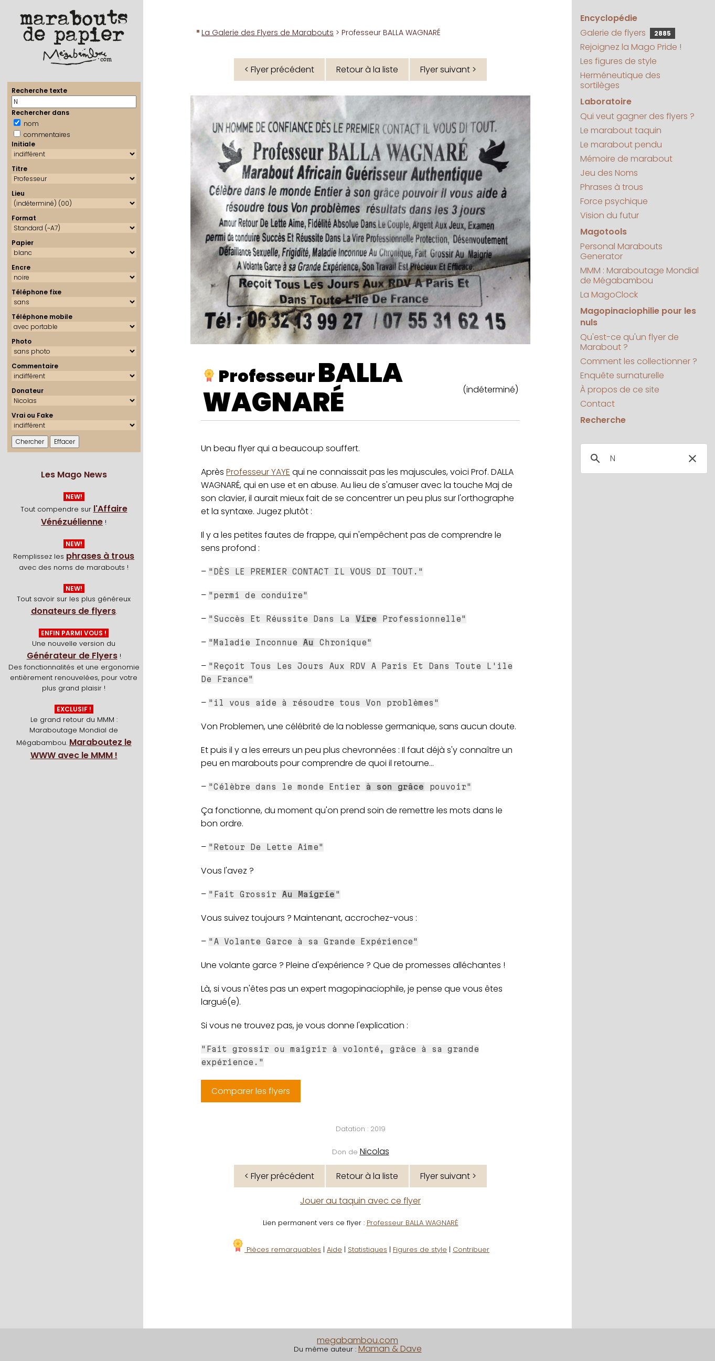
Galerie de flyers (627, 33)
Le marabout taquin (620, 130)
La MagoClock (609, 295)
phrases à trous (100, 556)
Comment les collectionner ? (638, 361)
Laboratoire (606, 101)
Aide (334, 1249)
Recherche (603, 420)
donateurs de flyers (73, 611)
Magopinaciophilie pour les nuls (638, 316)
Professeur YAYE (258, 472)
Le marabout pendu (621, 145)
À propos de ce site (619, 390)
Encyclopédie (608, 18)
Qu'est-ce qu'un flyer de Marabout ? (629, 342)
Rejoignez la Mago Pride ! (630, 47)
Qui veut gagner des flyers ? (637, 116)
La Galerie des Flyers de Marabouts (267, 32)
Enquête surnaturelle (622, 375)
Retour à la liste (367, 69)
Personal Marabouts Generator (621, 251)
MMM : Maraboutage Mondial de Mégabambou (639, 275)
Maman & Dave (390, 1349)
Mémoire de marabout (626, 159)
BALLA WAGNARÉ (302, 388)
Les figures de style (618, 61)
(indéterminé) (490, 390)
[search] (642, 458)
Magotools (603, 232)
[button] (692, 458)
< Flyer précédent (279, 69)
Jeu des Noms (609, 173)
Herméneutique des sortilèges (620, 80)
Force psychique (614, 201)
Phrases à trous (611, 187)
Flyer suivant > (448, 69)
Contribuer (471, 1249)
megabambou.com (357, 1340)
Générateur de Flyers (72, 656)
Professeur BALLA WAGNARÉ (412, 1223)
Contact (597, 404)
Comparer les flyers (250, 1091)
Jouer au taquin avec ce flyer (360, 1201)
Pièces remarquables (276, 1249)
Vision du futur (609, 215)
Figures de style (420, 1249)
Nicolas (374, 1151)
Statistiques (367, 1249)
